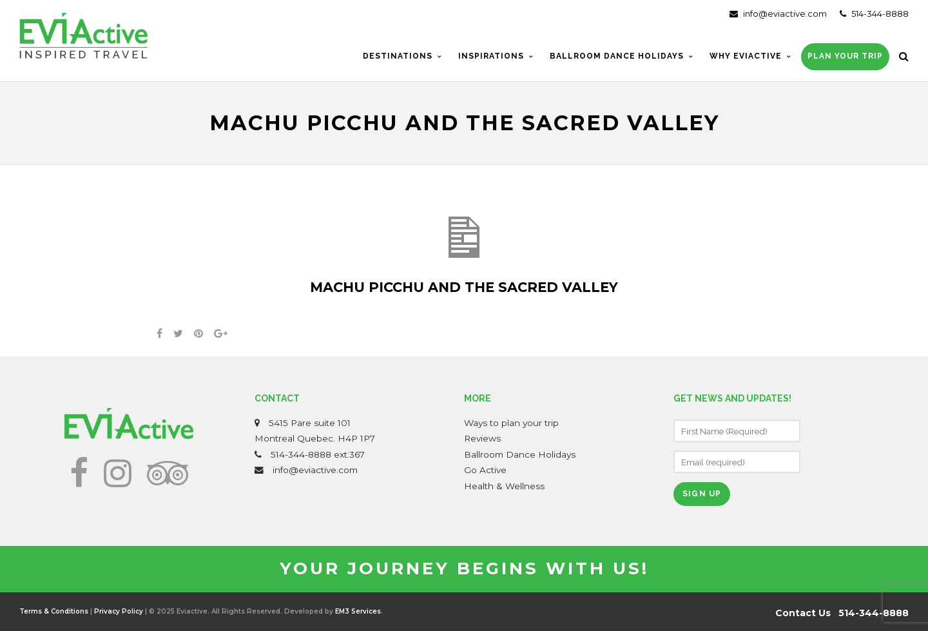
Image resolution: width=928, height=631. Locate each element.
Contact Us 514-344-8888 (842, 613)
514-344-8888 (874, 13)
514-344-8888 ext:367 (318, 454)
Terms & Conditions (53, 611)
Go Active (485, 470)
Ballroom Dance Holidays (519, 454)
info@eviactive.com (778, 13)
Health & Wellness (504, 486)
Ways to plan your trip (511, 423)
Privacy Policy (118, 611)
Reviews (482, 438)
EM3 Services (358, 611)
